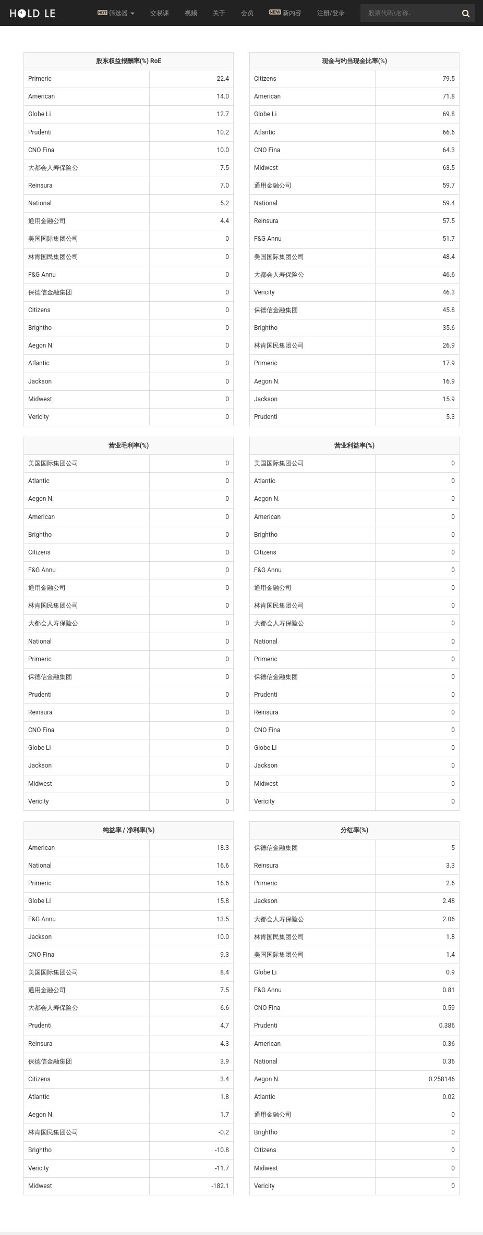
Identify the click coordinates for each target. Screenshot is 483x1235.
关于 (219, 13)
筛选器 (116, 13)
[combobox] (417, 13)
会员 (247, 13)
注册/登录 (331, 13)
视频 (191, 13)
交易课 (159, 13)
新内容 (285, 13)
